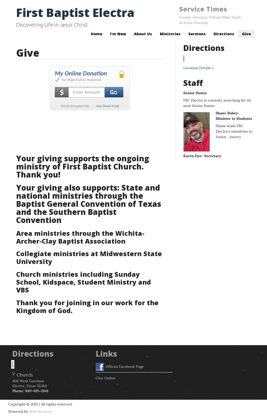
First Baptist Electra (75, 12)
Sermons (197, 33)
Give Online (106, 378)
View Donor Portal (107, 106)
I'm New (118, 33)
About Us (143, 33)
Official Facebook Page (120, 367)
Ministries (170, 33)
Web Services (40, 411)
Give (246, 33)
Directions (224, 33)
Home (96, 33)
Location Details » (198, 68)
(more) (235, 136)
